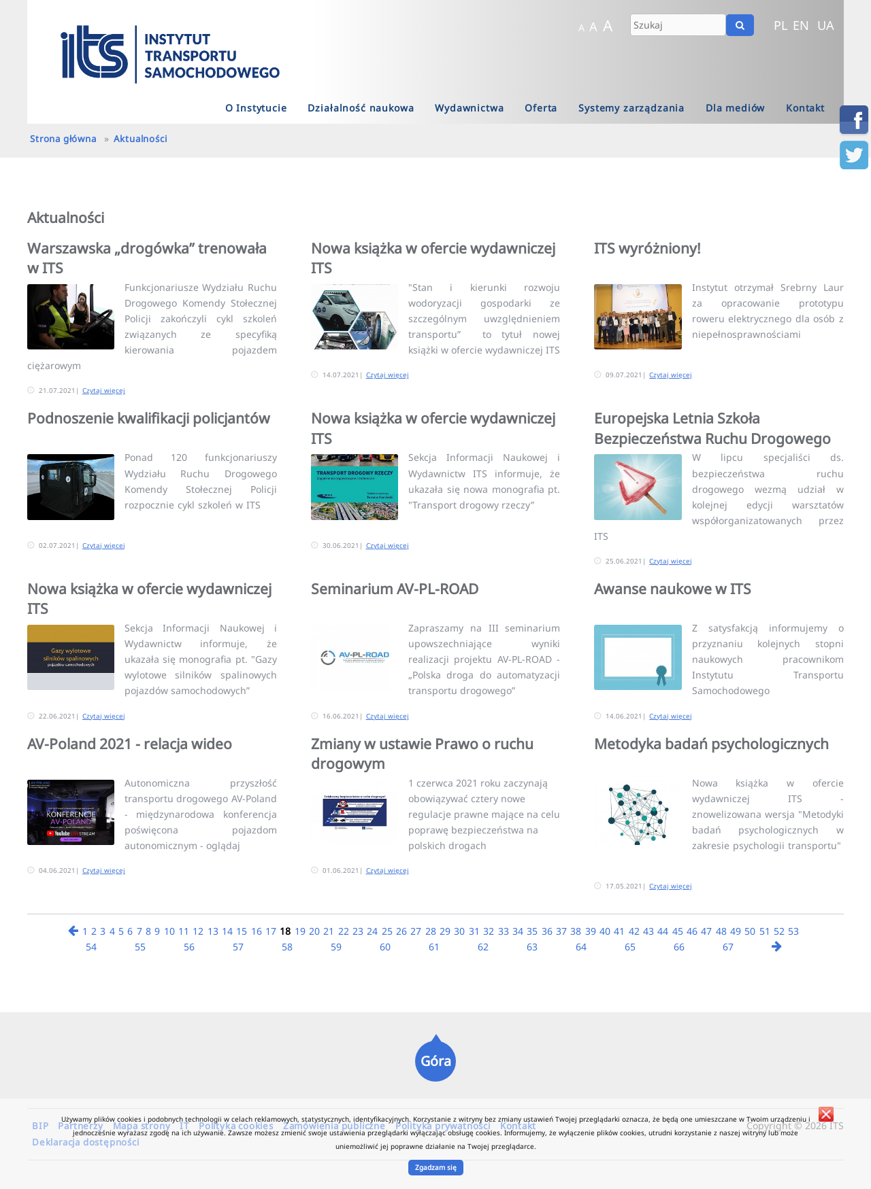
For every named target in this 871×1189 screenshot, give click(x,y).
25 (387, 931)
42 (634, 931)
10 (169, 931)
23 (357, 931)
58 (287, 946)
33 (503, 931)
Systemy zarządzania (631, 107)
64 (581, 946)
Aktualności (140, 139)
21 (328, 931)
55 (140, 946)
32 (488, 931)
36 (547, 931)
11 (183, 931)
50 (749, 931)
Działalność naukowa (361, 107)
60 (385, 946)
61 (434, 946)
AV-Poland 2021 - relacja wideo (129, 743)
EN (801, 25)
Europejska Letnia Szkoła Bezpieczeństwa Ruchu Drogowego (712, 428)
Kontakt (805, 107)
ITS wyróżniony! (647, 248)
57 (238, 946)
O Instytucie (256, 107)
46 (692, 931)
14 (227, 931)
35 (532, 931)
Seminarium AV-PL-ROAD (394, 588)
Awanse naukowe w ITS (672, 588)
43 (648, 931)
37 (561, 931)
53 (793, 931)
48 (721, 931)
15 (241, 931)
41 (619, 931)
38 (575, 931)
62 (483, 946)
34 (517, 931)
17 (270, 931)
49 (735, 931)
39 (590, 931)
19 (300, 931)
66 (679, 946)
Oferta (541, 107)
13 (213, 931)
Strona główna (63, 139)
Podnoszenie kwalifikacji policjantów (148, 418)
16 (256, 931)
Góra (436, 1061)
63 (532, 946)
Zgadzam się (436, 1167)
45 (677, 931)
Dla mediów (735, 107)
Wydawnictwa (469, 107)
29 (445, 931)
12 (198, 931)
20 (314, 931)
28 (430, 931)
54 (91, 946)
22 (343, 931)
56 (189, 946)
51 (764, 931)
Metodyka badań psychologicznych (711, 743)
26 (401, 931)
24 (372, 931)
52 (779, 931)
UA (825, 25)
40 (604, 931)
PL (781, 25)
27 (415, 931)
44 (662, 931)
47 (706, 931)
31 (474, 931)
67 (728, 946)
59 (336, 946)
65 (630, 946)
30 (459, 931)
